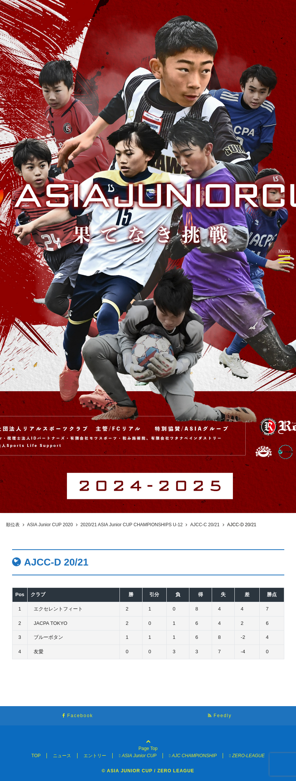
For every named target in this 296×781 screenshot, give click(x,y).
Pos (20, 594)
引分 (154, 594)
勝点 (272, 594)
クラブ (38, 594)
